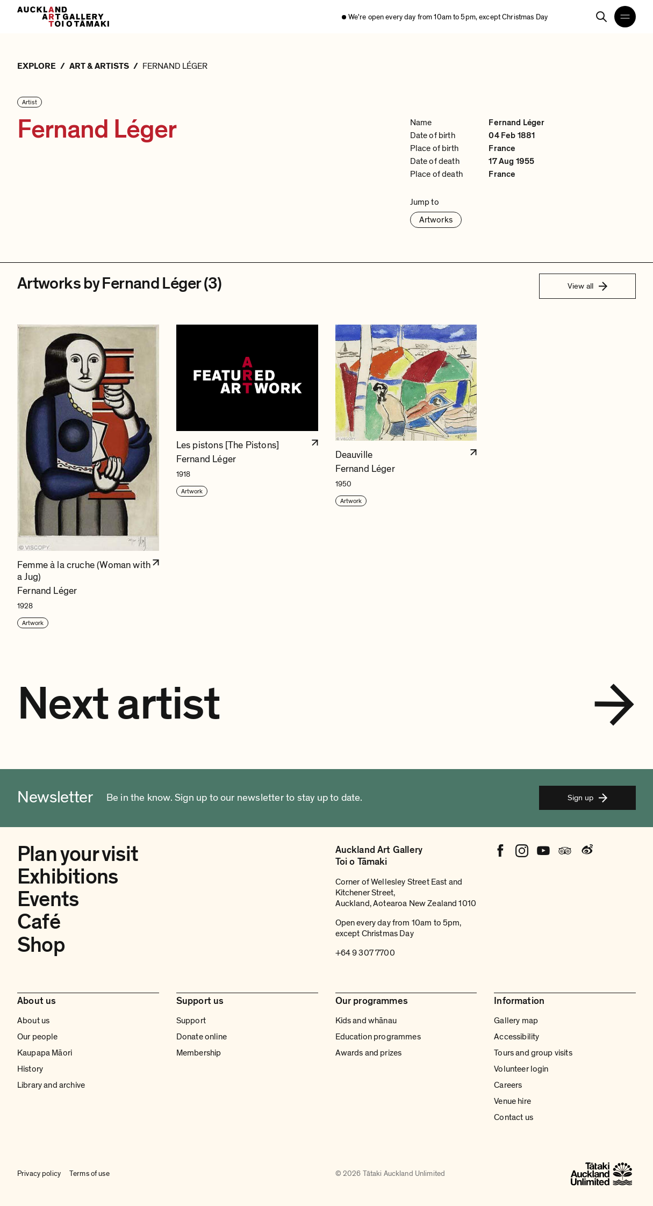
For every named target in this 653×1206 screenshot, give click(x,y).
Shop (41, 945)
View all (587, 286)
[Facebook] (500, 850)
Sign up (587, 797)
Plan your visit (77, 854)
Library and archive (51, 1085)
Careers (508, 1085)
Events (47, 899)
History (30, 1069)
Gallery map (516, 1020)
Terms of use (89, 1174)
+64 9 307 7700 (365, 953)
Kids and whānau (366, 1020)
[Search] (601, 16)
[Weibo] (586, 850)
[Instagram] (521, 850)
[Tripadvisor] (564, 850)
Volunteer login (521, 1069)
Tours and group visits (533, 1053)
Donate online (201, 1037)
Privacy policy (39, 1174)
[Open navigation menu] (625, 16)
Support (191, 1020)
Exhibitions (67, 877)
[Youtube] (543, 850)
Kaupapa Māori (44, 1053)
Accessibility (516, 1037)
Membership (198, 1053)
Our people (37, 1037)
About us (33, 1020)
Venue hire (512, 1101)
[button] (88, 477)
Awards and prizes (368, 1053)
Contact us (513, 1117)
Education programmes (378, 1037)
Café (38, 922)
